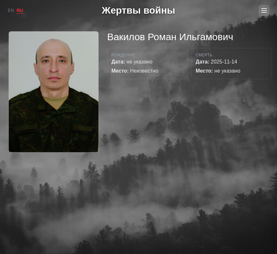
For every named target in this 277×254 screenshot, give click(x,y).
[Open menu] (264, 10)
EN (11, 10)
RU (19, 10)
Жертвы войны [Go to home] (138, 10)
